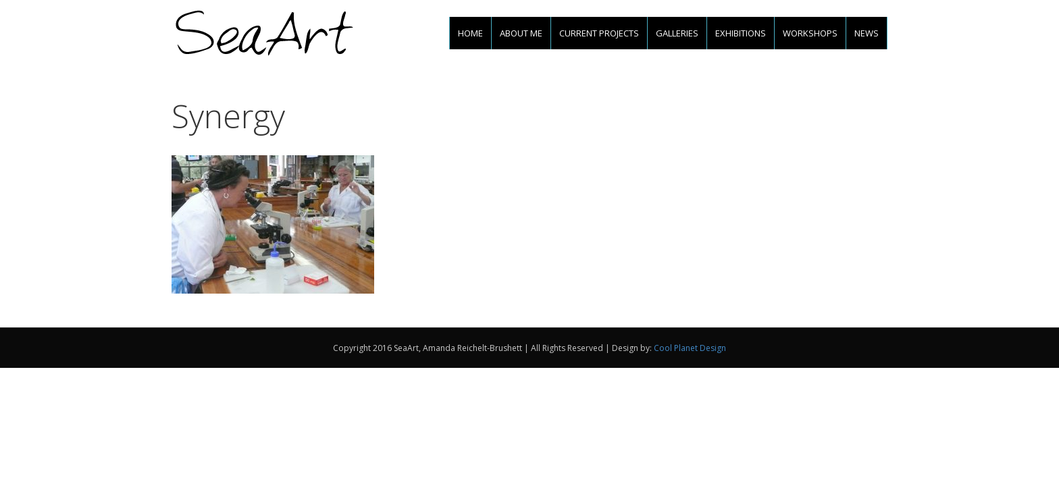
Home (470, 33)
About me (521, 33)
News (866, 33)
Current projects (599, 33)
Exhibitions (740, 33)
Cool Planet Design (690, 348)
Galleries (677, 33)
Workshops (810, 33)
